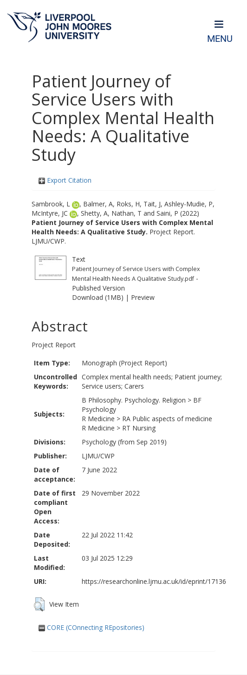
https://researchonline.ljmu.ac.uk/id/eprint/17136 (154, 581)
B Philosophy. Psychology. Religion (134, 400)
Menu (220, 38)
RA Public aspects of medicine (167, 418)
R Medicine (98, 418)
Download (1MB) (98, 297)
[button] (39, 604)
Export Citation (65, 180)
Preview (143, 297)
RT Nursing (139, 428)
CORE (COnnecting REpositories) (91, 627)
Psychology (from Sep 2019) (124, 441)
